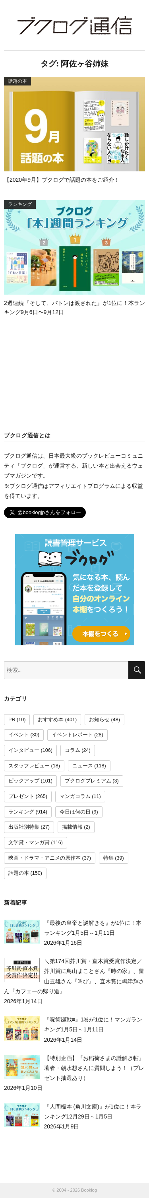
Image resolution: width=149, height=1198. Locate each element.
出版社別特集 (23, 827)
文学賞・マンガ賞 (29, 842)
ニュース (82, 766)
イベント (18, 735)
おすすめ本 (51, 719)
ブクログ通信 (74, 25)
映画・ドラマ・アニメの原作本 (44, 858)
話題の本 (18, 873)
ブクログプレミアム (88, 781)
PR (11, 719)
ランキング (21, 812)
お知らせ (99, 719)
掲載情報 (72, 827)
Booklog (89, 1190)
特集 (108, 858)
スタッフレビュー (29, 766)
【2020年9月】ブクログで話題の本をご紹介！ (62, 180)
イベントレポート (72, 735)
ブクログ (32, 465)
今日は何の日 (75, 812)
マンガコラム (75, 796)
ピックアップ (23, 781)
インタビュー (23, 750)
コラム (72, 750)
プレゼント (21, 796)
